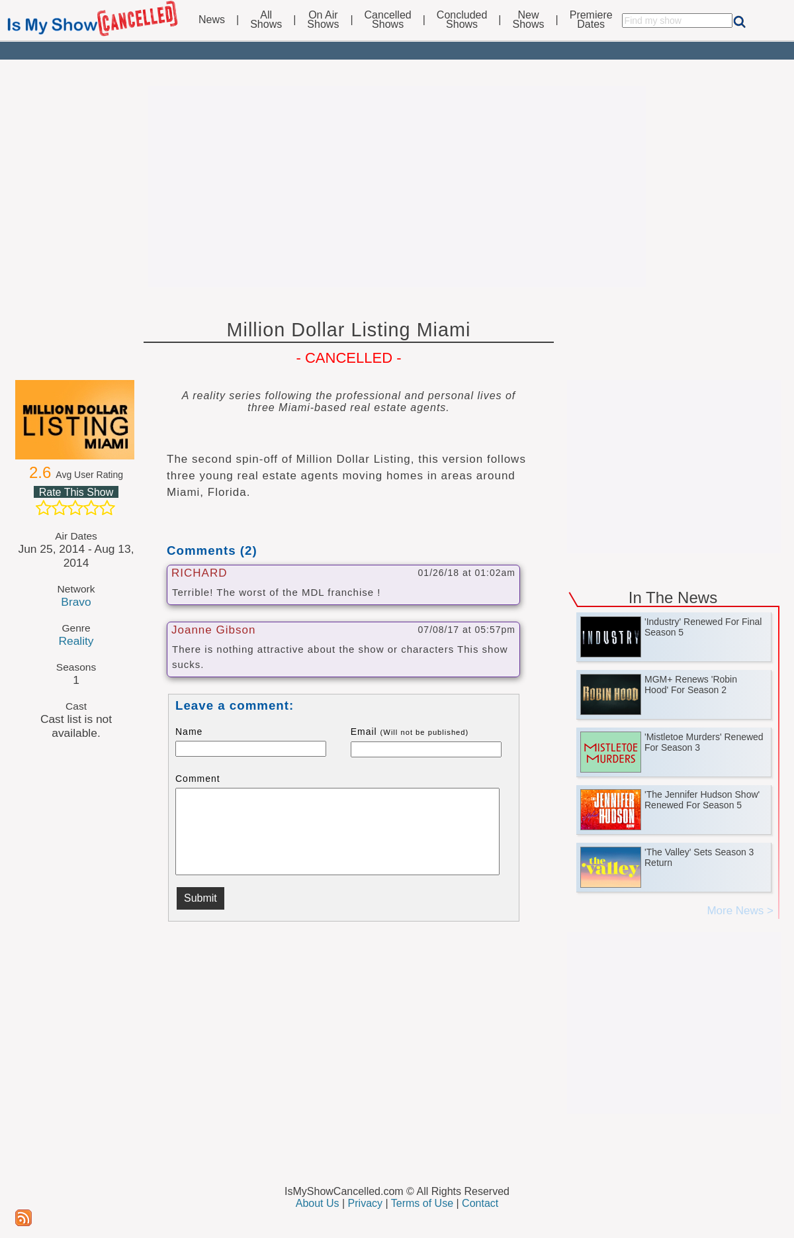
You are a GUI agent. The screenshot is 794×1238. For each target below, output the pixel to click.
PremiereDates (591, 20)
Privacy (365, 1203)
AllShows (266, 20)
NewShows (529, 20)
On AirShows (323, 20)
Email (410, 731)
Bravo (76, 601)
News (211, 19)
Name (188, 731)
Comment (197, 778)
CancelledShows (388, 20)
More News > (740, 910)
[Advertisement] (397, 186)
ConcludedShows (462, 20)
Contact (480, 1203)
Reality (75, 640)
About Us (317, 1203)
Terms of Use (422, 1203)
